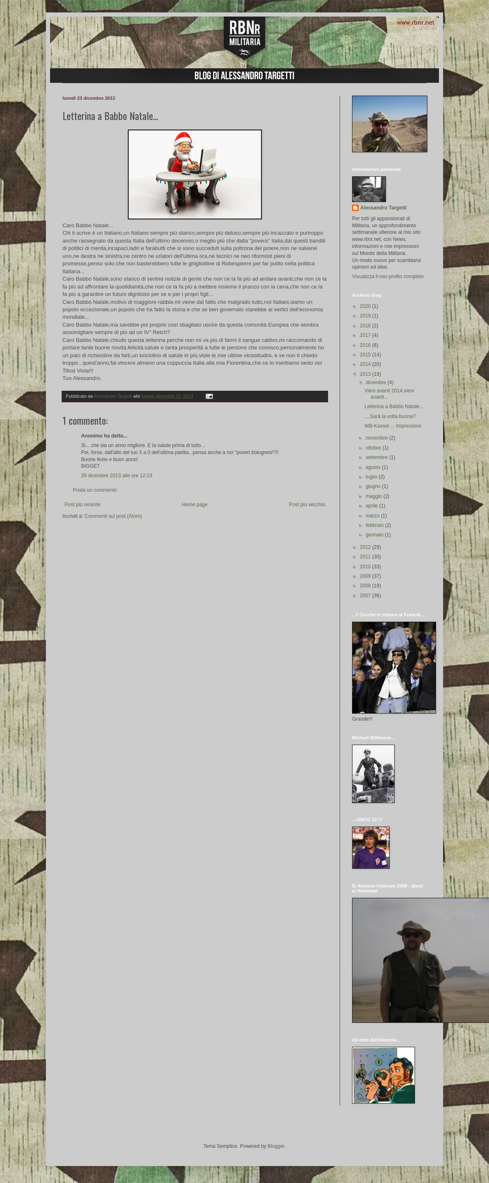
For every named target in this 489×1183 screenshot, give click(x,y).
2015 (366, 355)
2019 (366, 316)
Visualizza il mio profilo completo (388, 276)
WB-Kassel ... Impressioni (392, 426)
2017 (366, 335)
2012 (366, 547)
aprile (372, 506)
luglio (372, 477)
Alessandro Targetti (383, 208)
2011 (366, 557)
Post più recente (83, 504)
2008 (366, 586)
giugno (374, 486)
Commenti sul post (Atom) (113, 516)
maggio (375, 496)
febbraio (375, 525)
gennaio (375, 535)
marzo (373, 516)
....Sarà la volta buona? (389, 416)
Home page (195, 504)
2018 (366, 326)
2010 (366, 567)
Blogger (276, 1146)
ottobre (374, 448)
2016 (366, 345)
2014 (366, 364)
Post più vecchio (307, 504)
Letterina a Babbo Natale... (394, 406)
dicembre (377, 382)
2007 (366, 596)
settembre (377, 457)
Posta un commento (95, 490)
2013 (366, 374)
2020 (366, 306)
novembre (377, 438)
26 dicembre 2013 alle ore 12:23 (116, 475)
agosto (374, 467)
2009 (366, 576)
